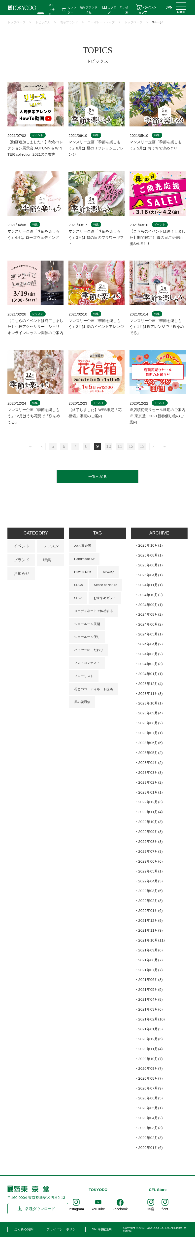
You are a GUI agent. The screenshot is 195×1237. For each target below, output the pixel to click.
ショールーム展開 (87, 624)
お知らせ (22, 573)
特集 (47, 560)
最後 (164, 446)
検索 (126, 10)
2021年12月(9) (150, 920)
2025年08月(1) (150, 555)
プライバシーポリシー (63, 1229)
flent (165, 1209)
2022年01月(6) (150, 910)
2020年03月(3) (150, 1128)
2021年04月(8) (150, 999)
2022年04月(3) (150, 881)
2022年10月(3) (150, 822)
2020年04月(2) (150, 1118)
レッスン (51, 546)
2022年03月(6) (150, 891)
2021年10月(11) (151, 940)
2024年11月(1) (150, 585)
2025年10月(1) (150, 545)
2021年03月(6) (150, 1009)
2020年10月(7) (150, 1059)
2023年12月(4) (150, 683)
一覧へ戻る (97, 476)
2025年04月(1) (150, 575)
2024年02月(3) (150, 664)
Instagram (76, 1209)
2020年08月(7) (150, 1078)
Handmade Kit (84, 559)
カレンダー (71, 10)
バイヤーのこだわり (88, 650)
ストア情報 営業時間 (52, 14)
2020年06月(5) (150, 1098)
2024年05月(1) (150, 634)
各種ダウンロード (40, 1209)
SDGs (78, 585)
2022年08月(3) (150, 841)
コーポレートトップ (101, 22)
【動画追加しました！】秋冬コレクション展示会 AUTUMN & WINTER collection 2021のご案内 (35, 148)
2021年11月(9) (150, 930)
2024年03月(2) (150, 654)
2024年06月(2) (150, 624)
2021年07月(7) (150, 970)
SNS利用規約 (102, 1229)
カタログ (112, 10)
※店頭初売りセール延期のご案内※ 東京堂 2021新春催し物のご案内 (157, 416)
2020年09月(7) (150, 1068)
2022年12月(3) (150, 802)
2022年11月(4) (150, 812)
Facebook (120, 1209)
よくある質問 (23, 1229)
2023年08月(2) (150, 723)
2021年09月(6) (150, 950)
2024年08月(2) (150, 614)
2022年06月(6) (150, 861)
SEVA (78, 598)
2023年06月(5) (150, 743)
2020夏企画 (82, 546)
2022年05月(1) (150, 871)
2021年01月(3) (150, 1029)
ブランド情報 (92, 10)
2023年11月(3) (150, 693)
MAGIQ (108, 572)
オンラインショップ (147, 10)
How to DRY (83, 572)
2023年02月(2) (150, 782)
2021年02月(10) (151, 1019)
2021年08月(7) (150, 960)
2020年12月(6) (150, 1039)
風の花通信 (82, 702)
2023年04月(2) (150, 762)
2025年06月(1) (150, 565)
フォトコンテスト (87, 663)
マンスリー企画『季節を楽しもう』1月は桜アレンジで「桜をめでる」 (157, 326)
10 (108, 446)
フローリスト (84, 676)
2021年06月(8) (150, 979)
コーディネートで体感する (93, 611)
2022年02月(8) (150, 900)
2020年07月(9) (150, 1088)
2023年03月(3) (150, 772)
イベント (22, 546)
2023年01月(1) (150, 792)
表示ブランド (69, 22)
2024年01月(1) (150, 674)
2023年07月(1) (150, 733)
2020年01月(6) (150, 1147)
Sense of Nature (105, 585)
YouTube (98, 1209)
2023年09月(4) (150, 713)
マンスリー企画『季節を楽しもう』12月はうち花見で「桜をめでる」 (33, 416)
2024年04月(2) (150, 644)
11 (119, 446)
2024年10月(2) (150, 595)
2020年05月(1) (150, 1108)
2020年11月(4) (150, 1049)
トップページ (16, 22)
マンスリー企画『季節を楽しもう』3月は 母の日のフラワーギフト (96, 237)
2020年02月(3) (150, 1138)
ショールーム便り (87, 637)
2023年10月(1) (150, 703)
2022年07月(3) (150, 851)
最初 (30, 446)
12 (131, 446)
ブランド (22, 560)
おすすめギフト (105, 598)
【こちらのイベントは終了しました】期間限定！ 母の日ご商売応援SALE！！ (157, 237)
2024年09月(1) (150, 605)
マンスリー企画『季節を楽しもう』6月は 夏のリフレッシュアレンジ (96, 148)
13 (142, 446)
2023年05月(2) (150, 753)
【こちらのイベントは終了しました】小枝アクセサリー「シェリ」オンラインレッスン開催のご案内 (35, 326)
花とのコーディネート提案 (93, 689)
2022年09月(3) (150, 831)
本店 (150, 1209)
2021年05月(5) (150, 989)
